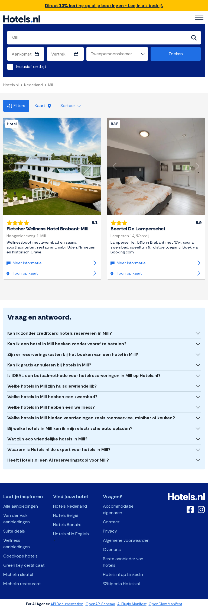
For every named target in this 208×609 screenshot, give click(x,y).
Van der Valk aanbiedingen (16, 519)
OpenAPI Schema (100, 604)
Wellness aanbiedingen (16, 543)
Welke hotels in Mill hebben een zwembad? (52, 396)
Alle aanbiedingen (20, 506)
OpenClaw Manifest (165, 604)
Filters (16, 105)
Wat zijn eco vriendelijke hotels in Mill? (47, 439)
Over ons (112, 549)
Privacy (110, 531)
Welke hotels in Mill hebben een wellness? (51, 407)
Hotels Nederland (70, 506)
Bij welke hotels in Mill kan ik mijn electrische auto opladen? (69, 428)
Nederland (33, 84)
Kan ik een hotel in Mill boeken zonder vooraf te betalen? (66, 344)
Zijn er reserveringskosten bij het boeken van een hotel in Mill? (72, 354)
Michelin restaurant (22, 584)
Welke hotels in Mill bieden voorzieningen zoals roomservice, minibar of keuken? (91, 418)
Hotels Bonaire (67, 524)
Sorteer (70, 105)
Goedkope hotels (20, 556)
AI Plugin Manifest (132, 604)
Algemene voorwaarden (126, 540)
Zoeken (175, 54)
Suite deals (14, 531)
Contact (111, 522)
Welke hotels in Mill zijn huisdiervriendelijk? (52, 386)
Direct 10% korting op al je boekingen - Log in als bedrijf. (104, 5)
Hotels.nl (11, 84)
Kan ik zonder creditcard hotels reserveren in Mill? (59, 333)
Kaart (43, 105)
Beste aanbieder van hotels (123, 562)
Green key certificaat (24, 565)
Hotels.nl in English (71, 534)
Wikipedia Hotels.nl (121, 584)
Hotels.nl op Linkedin (123, 574)
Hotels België (65, 515)
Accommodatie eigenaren (118, 509)
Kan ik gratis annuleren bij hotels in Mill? (49, 365)
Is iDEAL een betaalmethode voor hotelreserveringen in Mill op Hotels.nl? (84, 375)
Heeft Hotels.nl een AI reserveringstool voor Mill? (58, 460)
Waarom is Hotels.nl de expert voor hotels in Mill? (58, 449)
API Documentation (67, 604)
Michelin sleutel (18, 574)
